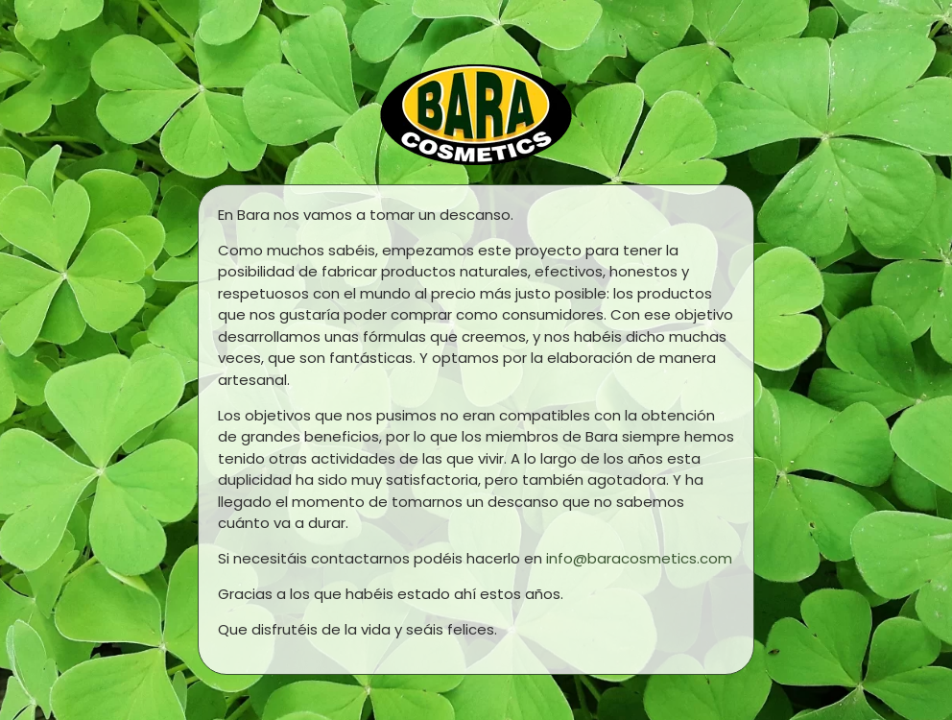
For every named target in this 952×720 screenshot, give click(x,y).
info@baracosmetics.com (639, 558)
